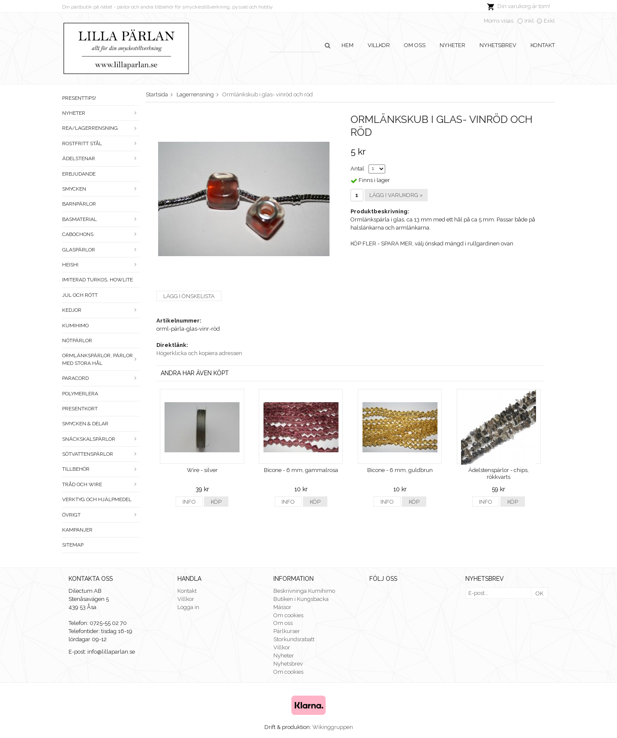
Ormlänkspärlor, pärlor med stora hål (100, 359)
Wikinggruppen (332, 727)
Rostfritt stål (100, 143)
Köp (216, 502)
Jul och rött (80, 295)
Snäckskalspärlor (100, 439)
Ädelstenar (100, 158)
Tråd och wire (100, 484)
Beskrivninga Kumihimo (304, 591)
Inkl (529, 21)
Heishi (100, 265)
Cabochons (100, 234)
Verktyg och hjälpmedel (97, 499)
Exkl (549, 21)
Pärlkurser (286, 631)
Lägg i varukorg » (396, 195)
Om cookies (288, 615)
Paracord (100, 378)
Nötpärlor (77, 341)
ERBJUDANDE (79, 174)
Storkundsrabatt (293, 639)
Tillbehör (100, 469)
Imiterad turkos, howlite (97, 280)
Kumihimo (75, 326)
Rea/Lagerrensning (100, 128)
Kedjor (100, 310)
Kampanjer (77, 530)
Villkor (379, 45)
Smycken (100, 189)
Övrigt (100, 515)
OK (539, 593)
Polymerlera (80, 394)
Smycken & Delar (85, 424)
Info (189, 502)
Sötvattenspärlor (100, 454)
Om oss (414, 45)
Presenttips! (79, 98)
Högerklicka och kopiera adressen (199, 353)
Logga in (188, 607)
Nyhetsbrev (497, 45)
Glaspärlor (100, 250)
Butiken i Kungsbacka (301, 599)
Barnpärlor (79, 204)
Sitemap (73, 545)
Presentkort (80, 409)
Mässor (282, 607)
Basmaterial (100, 219)
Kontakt (542, 45)
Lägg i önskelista (189, 296)
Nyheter (452, 45)
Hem (347, 45)
